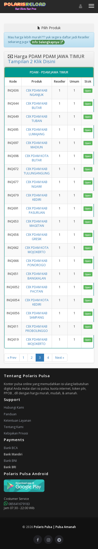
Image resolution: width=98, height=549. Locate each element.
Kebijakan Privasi (16, 433)
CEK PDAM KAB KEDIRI (36, 197)
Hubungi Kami (14, 407)
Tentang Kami (13, 427)
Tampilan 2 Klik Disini (31, 61)
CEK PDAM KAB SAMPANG (36, 315)
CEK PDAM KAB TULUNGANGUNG (37, 171)
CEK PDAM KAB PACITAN (36, 289)
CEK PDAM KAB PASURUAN (36, 210)
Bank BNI (10, 460)
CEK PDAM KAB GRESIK (36, 236)
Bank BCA (11, 448)
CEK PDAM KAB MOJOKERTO (36, 341)
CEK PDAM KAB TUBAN (36, 118)
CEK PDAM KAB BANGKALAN (36, 276)
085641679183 (17, 504)
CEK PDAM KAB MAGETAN (36, 223)
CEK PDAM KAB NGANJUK (36, 92)
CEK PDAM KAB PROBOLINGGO (36, 328)
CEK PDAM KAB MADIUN (36, 145)
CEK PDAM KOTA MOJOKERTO (37, 249)
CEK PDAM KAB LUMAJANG (36, 131)
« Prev (11, 357)
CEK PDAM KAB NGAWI (36, 184)
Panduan (10, 414)
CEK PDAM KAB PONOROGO (36, 263)
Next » (59, 357)
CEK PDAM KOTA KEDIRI (37, 302)
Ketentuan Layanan (17, 420)
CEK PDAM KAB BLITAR (36, 105)
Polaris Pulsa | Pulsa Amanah (55, 527)
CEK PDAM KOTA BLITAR (37, 158)
